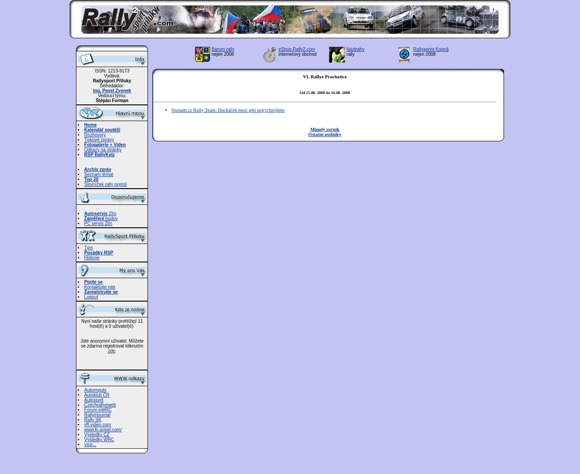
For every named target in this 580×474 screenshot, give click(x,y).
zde (111, 350)
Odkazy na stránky (102, 149)
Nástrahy (355, 49)
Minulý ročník (324, 129)
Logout (91, 296)
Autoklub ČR (96, 395)
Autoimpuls (95, 390)
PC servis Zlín (98, 223)
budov (101, 218)
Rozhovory (95, 134)
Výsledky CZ (96, 434)
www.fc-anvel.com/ (102, 429)
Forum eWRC (98, 409)
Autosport (93, 399)
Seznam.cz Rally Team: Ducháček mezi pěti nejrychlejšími (227, 110)
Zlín (100, 213)
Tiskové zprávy (99, 139)
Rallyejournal (97, 414)
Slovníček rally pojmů (105, 184)
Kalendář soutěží (102, 129)
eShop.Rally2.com (297, 49)
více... (90, 444)
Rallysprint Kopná (430, 49)
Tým (88, 247)
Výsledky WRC (99, 439)
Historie (91, 257)
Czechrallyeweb (100, 404)
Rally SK (92, 419)
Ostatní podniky (325, 134)
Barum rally (223, 49)
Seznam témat (98, 174)
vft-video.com (97, 424)
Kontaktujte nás (99, 286)
